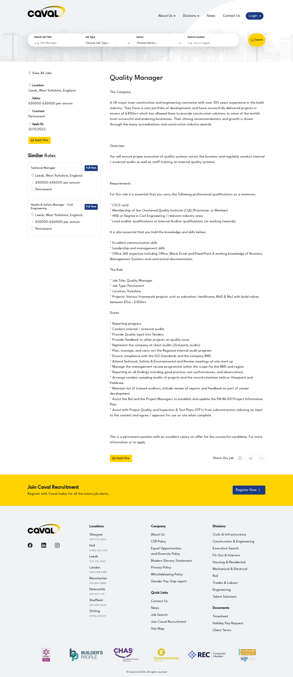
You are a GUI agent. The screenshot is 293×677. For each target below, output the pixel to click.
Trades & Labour (225, 583)
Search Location (196, 37)
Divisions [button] (189, 16)
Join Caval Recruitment (168, 621)
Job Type (90, 37)
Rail (215, 576)
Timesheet (220, 616)
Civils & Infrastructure (229, 534)
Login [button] (253, 16)
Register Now (248, 490)
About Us (158, 534)
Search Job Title (42, 37)
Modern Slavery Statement (171, 560)
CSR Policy (158, 541)
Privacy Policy (161, 567)
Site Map (157, 628)
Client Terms (222, 630)
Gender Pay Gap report (169, 581)
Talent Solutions (225, 596)
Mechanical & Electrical (230, 569)
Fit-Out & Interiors (226, 555)
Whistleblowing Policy (167, 574)
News (211, 16)
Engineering (222, 589)
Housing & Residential (229, 562)
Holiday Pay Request (228, 623)
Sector (140, 37)
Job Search (159, 615)
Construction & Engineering (233, 541)
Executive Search (226, 548)
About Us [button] (165, 16)
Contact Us (231, 16)
